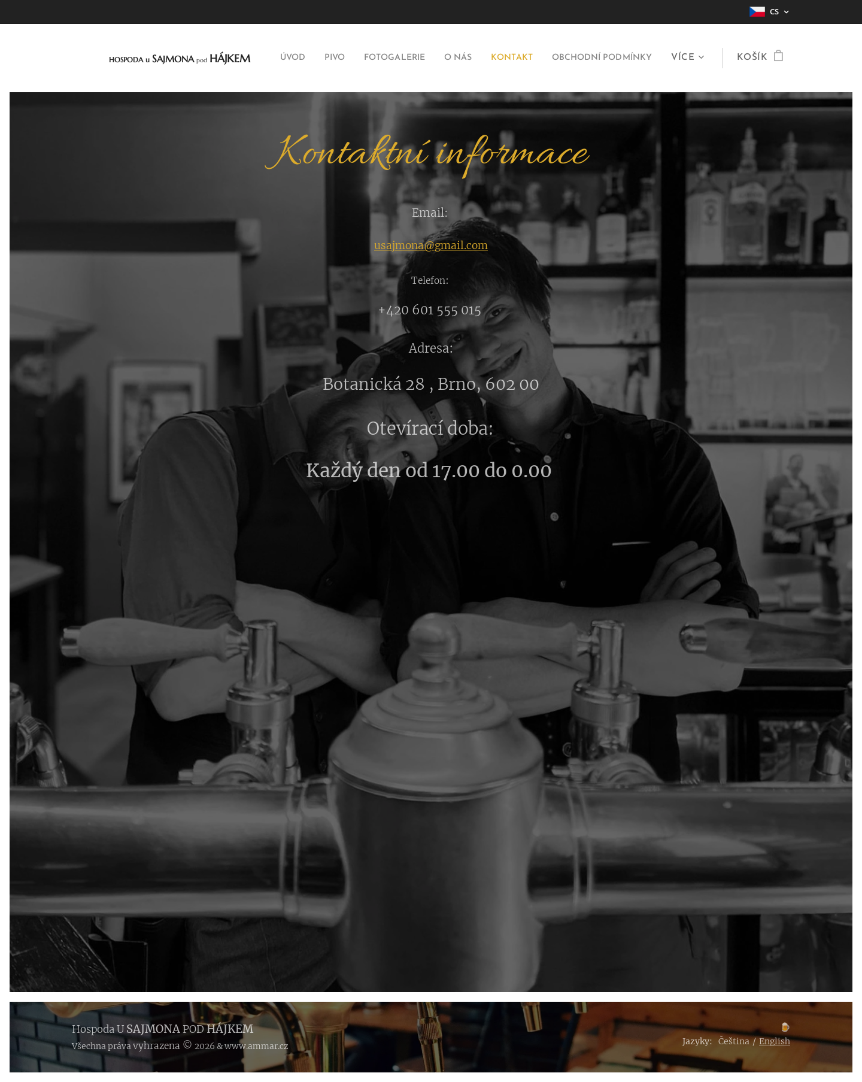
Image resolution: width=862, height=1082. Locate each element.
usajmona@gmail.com (431, 245)
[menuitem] (390, 58)
